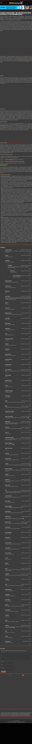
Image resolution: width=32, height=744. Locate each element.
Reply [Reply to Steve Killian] (29, 300)
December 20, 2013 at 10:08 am (26, 532)
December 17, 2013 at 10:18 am (26, 364)
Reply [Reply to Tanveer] (29, 258)
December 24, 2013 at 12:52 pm (26, 615)
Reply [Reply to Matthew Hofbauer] (29, 472)
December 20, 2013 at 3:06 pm (26, 542)
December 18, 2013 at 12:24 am (26, 453)
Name (2, 661)
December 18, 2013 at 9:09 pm (26, 485)
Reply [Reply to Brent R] (29, 305)
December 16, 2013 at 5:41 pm (26, 333)
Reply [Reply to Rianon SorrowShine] (29, 419)
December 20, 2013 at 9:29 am (26, 527)
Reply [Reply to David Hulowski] (29, 592)
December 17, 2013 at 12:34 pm (26, 369)
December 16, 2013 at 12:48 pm (26, 275)
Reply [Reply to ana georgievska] (29, 367)
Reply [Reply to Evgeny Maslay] (29, 378)
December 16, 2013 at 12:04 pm (26, 255)
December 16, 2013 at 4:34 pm (26, 323)
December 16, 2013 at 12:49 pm (26, 302)
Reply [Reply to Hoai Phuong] (29, 644)
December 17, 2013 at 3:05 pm (26, 395)
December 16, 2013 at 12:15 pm (26, 265)
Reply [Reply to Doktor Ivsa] (29, 273)
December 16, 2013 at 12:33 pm (26, 270)
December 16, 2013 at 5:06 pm (26, 328)
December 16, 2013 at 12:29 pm (26, 296)
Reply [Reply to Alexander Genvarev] (29, 341)
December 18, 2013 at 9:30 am (26, 463)
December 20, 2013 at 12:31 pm (26, 537)
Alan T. (6, 568)
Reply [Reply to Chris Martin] (29, 602)
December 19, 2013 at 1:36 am (26, 495)
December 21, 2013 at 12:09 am (26, 568)
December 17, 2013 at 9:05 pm (26, 416)
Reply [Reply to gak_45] (29, 566)
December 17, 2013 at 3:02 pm (26, 390)
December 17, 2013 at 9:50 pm (26, 421)
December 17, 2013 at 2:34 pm (26, 385)
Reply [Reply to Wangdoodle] (29, 331)
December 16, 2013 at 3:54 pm (26, 318)
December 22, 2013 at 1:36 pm (26, 584)
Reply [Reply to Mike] (29, 587)
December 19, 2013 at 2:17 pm (26, 506)
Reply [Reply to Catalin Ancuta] (29, 461)
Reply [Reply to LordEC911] (29, 263)
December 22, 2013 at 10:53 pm (26, 589)
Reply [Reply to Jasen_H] (29, 435)
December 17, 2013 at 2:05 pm (26, 375)
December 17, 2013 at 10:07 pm (26, 427)
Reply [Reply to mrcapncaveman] (29, 253)
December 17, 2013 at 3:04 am (26, 354)
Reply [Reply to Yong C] (29, 388)
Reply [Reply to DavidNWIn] (29, 597)
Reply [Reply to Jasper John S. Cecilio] (29, 414)
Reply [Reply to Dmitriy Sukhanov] (29, 362)
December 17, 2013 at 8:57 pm (26, 411)
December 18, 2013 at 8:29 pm (26, 479)
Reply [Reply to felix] (29, 493)
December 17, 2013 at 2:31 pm (26, 380)
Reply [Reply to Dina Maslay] (29, 398)
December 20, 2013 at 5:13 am (26, 516)
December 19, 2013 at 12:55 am (26, 490)
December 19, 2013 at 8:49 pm (26, 511)
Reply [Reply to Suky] (29, 336)
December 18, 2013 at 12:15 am (26, 448)
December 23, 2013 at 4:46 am (26, 599)
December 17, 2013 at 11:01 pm (26, 432)
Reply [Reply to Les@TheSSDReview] (29, 278)
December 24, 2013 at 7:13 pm (26, 620)
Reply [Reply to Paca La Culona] (29, 545)
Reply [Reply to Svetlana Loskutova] (29, 393)
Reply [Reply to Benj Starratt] (29, 540)
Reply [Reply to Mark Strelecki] (29, 514)
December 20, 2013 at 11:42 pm (26, 563)
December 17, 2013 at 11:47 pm (26, 437)
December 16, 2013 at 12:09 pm (26, 260)
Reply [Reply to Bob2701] (29, 477)
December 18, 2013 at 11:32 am (26, 468)
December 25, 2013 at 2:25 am (26, 636)
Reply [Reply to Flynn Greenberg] (29, 535)
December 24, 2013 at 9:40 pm (26, 625)
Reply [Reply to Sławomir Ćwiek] (29, 383)
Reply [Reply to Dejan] (29, 623)
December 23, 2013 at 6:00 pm (26, 604)
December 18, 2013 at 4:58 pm (26, 474)
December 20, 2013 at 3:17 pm (26, 547)
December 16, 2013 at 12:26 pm (26, 291)
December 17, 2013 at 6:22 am (26, 359)
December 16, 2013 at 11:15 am (26, 249)
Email (2, 664)
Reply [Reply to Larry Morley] (29, 550)
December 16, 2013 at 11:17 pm (26, 338)
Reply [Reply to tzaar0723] (29, 456)
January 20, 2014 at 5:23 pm (26, 641)
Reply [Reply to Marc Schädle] (29, 326)
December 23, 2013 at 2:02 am (26, 594)
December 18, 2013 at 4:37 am (26, 458)
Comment (3, 652)
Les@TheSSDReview (17, 275)
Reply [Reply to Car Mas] (29, 466)
